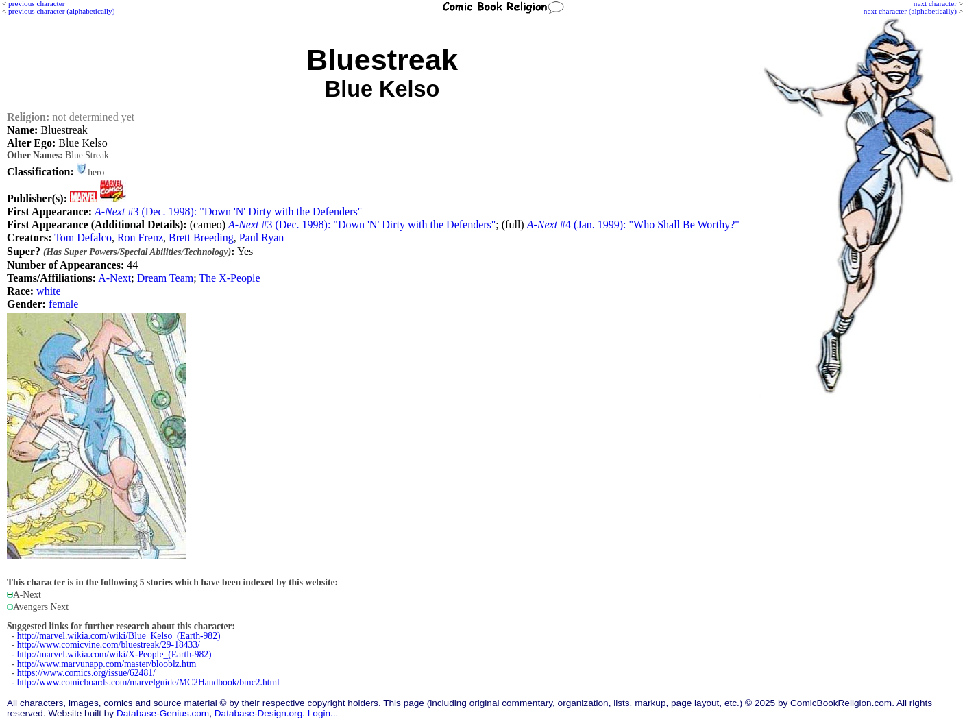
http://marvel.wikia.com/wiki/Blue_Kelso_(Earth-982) (119, 636)
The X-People (229, 278)
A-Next (114, 278)
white (48, 291)
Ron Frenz (140, 237)
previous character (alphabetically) (61, 11)
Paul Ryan (261, 237)
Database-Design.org (258, 713)
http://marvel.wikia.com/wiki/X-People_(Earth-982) (114, 654)
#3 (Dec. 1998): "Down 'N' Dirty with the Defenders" (228, 211)
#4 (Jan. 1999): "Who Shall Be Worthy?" (633, 224)
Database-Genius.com (163, 713)
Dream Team (165, 278)
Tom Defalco (83, 237)
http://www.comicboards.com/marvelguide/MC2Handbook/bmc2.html (148, 682)
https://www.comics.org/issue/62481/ (86, 673)
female (64, 304)
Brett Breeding (201, 237)
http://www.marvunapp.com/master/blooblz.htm (107, 664)
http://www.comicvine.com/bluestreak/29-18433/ (108, 645)
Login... (323, 713)
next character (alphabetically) (910, 11)
